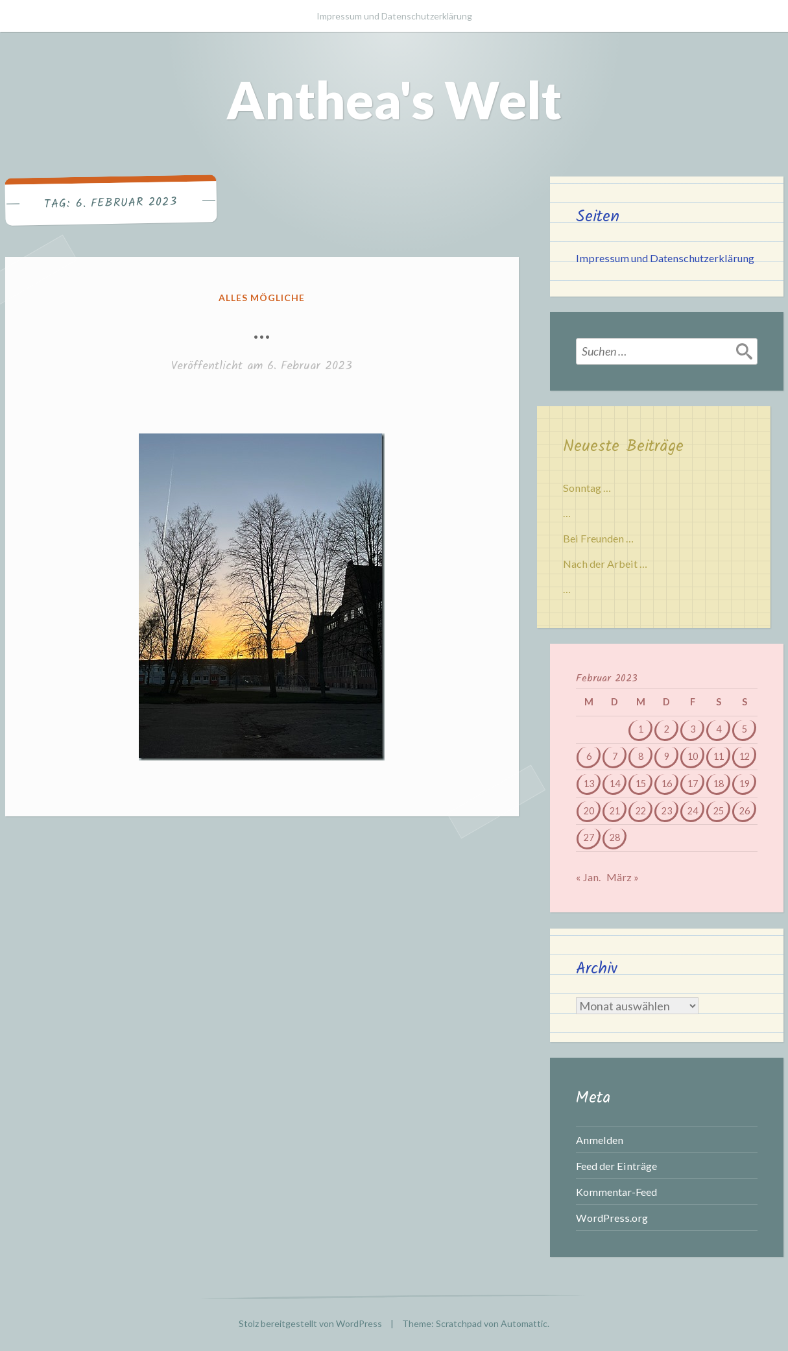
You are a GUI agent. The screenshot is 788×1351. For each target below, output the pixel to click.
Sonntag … (587, 487)
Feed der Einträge (616, 1166)
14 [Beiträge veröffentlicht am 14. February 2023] (615, 783)
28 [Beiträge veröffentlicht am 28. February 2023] (615, 837)
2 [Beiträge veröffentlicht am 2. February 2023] (666, 729)
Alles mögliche (262, 297)
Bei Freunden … (598, 538)
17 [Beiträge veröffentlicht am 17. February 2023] (692, 783)
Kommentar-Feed (616, 1192)
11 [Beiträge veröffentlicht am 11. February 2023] (718, 756)
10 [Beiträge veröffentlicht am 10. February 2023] (692, 756)
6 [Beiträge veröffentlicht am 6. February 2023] (588, 756)
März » (622, 877)
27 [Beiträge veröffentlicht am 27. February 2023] (589, 837)
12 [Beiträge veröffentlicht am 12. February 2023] (744, 756)
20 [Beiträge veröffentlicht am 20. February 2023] (589, 810)
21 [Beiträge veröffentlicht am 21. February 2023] (615, 810)
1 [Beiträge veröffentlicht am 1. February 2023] (640, 729)
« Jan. (588, 877)
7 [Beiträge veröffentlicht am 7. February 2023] (614, 756)
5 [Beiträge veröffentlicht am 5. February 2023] (744, 729)
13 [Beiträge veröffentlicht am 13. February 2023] (589, 783)
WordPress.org (612, 1217)
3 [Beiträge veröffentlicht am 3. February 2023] (692, 729)
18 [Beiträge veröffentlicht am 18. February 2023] (718, 783)
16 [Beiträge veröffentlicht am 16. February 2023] (667, 783)
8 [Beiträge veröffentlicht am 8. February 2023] (640, 756)
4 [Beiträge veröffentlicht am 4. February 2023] (718, 729)
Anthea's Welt (394, 99)
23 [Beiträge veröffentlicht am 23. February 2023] (667, 810)
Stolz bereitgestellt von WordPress (310, 1323)
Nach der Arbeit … (605, 563)
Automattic (524, 1323)
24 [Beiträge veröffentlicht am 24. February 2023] (692, 810)
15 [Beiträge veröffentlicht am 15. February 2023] (641, 783)
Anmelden (599, 1140)
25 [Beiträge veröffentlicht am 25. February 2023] (718, 810)
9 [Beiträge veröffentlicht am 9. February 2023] (666, 756)
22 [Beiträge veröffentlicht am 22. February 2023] (641, 810)
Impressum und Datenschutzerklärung (394, 15)
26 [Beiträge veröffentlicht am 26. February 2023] (744, 810)
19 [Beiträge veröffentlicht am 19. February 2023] (744, 783)
